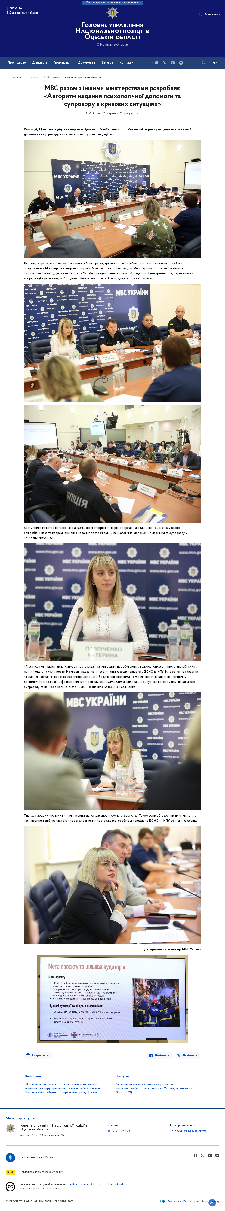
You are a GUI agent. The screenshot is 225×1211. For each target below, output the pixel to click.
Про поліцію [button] (17, 63)
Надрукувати (39, 1055)
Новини (33, 77)
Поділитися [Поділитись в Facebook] (163, 1055)
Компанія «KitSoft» (179, 1201)
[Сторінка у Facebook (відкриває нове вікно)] (157, 63)
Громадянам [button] (63, 63)
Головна (17, 77)
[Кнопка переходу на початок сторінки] (211, 1202)
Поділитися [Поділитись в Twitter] (190, 1055)
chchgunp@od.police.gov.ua (188, 1130)
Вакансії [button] (107, 63)
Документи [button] (86, 63)
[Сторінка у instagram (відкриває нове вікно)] (181, 63)
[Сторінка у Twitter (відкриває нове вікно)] (165, 63)
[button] (21, 1118)
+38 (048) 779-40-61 (119, 1130)
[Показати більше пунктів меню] (152, 63)
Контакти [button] (126, 63)
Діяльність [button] (40, 63)
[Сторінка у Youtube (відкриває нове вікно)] (173, 63)
